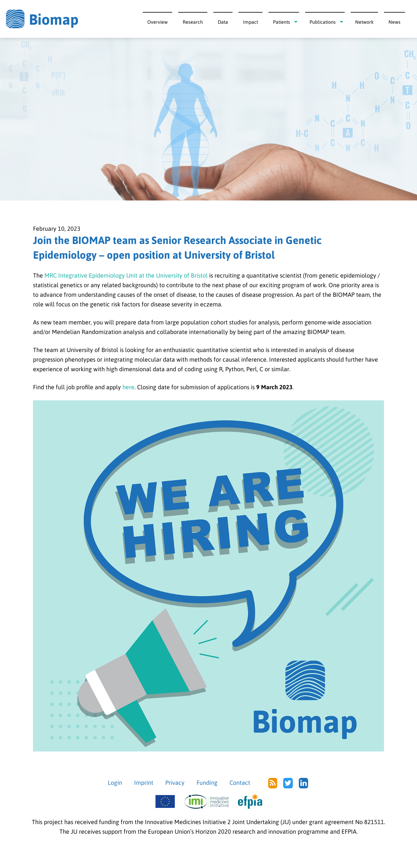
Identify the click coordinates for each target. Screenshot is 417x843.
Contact (240, 782)
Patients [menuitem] (281, 22)
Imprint (143, 782)
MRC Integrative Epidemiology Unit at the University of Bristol (126, 275)
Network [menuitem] (364, 22)
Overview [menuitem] (157, 22)
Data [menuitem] (223, 22)
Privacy (174, 782)
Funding (207, 782)
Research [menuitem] (193, 22)
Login (115, 782)
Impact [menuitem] (250, 22)
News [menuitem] (394, 22)
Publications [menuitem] (323, 22)
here (128, 387)
